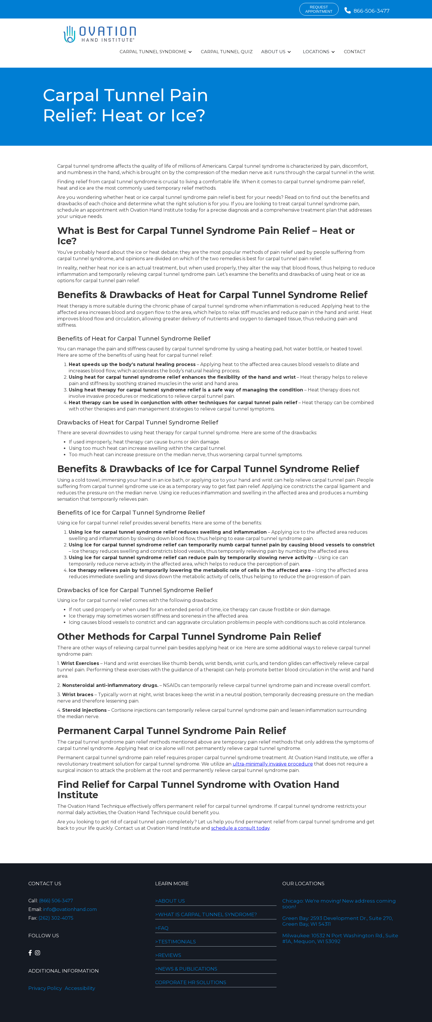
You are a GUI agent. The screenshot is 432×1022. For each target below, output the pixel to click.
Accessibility (80, 988)
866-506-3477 (367, 11)
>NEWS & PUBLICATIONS (186, 969)
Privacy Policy (45, 988)
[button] (156, 51)
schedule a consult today (240, 828)
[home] (100, 34)
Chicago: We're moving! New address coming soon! (339, 904)
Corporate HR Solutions (190, 982)
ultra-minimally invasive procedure (273, 764)
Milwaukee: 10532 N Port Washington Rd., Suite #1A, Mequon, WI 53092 (340, 938)
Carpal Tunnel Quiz (227, 51)
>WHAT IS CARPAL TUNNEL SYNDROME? (206, 914)
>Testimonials (175, 942)
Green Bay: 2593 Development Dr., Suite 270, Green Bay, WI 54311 (337, 921)
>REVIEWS (168, 955)
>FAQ (161, 928)
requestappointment (319, 9)
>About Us (170, 901)
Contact (355, 51)
